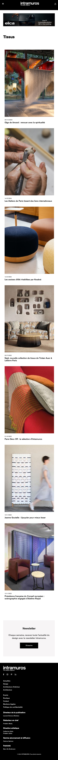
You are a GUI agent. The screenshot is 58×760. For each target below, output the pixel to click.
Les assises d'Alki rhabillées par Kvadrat (23, 279)
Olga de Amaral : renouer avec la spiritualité (25, 122)
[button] (3, 4)
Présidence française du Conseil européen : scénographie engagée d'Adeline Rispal (24, 597)
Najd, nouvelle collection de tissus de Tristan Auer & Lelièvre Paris (28, 359)
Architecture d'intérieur (11, 687)
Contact (6, 701)
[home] (29, 4)
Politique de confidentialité (13, 707)
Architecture (7, 690)
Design (5, 684)
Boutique (6, 698)
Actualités (6, 681)
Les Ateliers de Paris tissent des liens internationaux (28, 201)
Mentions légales (9, 704)
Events (5, 695)
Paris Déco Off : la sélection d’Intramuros (23, 439)
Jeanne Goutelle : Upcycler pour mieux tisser (25, 517)
